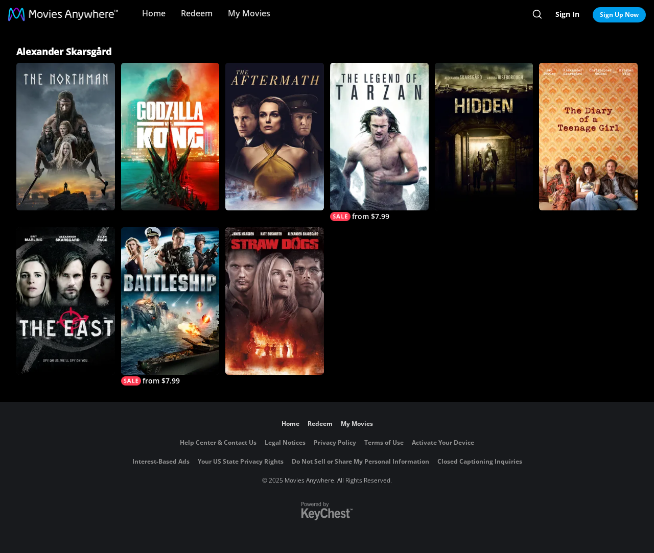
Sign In (567, 14)
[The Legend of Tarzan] (379, 142)
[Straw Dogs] (274, 301)
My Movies (249, 13)
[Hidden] (484, 136)
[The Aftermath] (274, 136)
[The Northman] (65, 136)
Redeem (197, 13)
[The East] (65, 301)
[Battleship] (170, 306)
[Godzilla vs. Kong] (170, 136)
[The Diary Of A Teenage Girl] (588, 136)
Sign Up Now (619, 14)
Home (154, 13)
